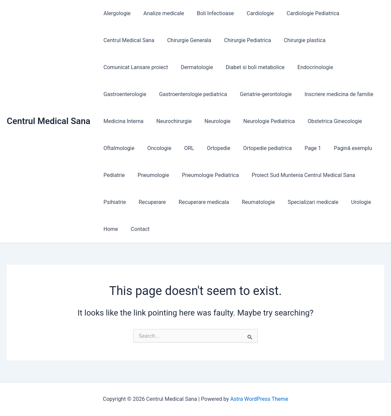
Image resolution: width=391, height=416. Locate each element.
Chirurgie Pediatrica (242, 40)
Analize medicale (160, 13)
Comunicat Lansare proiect (135, 67)
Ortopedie (211, 148)
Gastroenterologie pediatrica (190, 94)
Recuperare (149, 202)
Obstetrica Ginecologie (325, 121)
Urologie (350, 202)
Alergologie (116, 13)
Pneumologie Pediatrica (205, 175)
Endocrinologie (308, 67)
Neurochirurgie (171, 121)
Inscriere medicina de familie (331, 94)
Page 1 (301, 148)
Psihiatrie (114, 202)
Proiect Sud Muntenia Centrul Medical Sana (296, 175)
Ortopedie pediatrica (258, 148)
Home (110, 229)
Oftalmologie (118, 148)
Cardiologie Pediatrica (304, 13)
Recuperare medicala (199, 202)
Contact (137, 229)
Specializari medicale (304, 202)
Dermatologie (194, 67)
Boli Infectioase (210, 13)
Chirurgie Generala (186, 40)
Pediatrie (113, 175)
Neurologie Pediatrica (262, 121)
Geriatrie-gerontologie (261, 94)
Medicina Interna (123, 121)
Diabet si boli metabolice (250, 67)
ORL (184, 148)
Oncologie (156, 148)
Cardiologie (253, 13)
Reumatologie (251, 202)
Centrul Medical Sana (49, 121)
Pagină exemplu (340, 148)
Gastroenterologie (124, 94)
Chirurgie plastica (297, 40)
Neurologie (212, 121)
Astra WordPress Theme (259, 399)
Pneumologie (150, 175)
